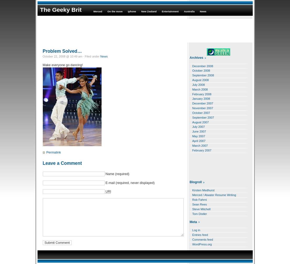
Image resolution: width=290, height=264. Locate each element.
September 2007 (203, 117)
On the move (115, 11)
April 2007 (199, 140)
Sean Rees (199, 204)
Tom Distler (199, 213)
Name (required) (117, 174)
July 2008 (198, 84)
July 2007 (198, 126)
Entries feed (200, 234)
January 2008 (201, 98)
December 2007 (202, 103)
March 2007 (200, 145)
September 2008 (203, 75)
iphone (132, 11)
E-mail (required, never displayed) (130, 183)
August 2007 (200, 122)
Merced (97, 11)
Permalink (53, 152)
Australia (189, 11)
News (203, 11)
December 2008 (202, 66)
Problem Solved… (62, 51)
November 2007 (202, 108)
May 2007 (198, 136)
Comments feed (202, 239)
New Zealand (148, 11)
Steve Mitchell (201, 209)
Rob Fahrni (199, 199)
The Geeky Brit (61, 10)
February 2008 (202, 94)
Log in (196, 230)
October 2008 (201, 70)
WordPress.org (202, 244)
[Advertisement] (145, 31)
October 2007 (201, 112)
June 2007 (199, 131)
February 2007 (202, 150)
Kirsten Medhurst (203, 190)
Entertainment (170, 11)
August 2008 (200, 80)
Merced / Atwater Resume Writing (214, 195)
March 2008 (200, 89)
